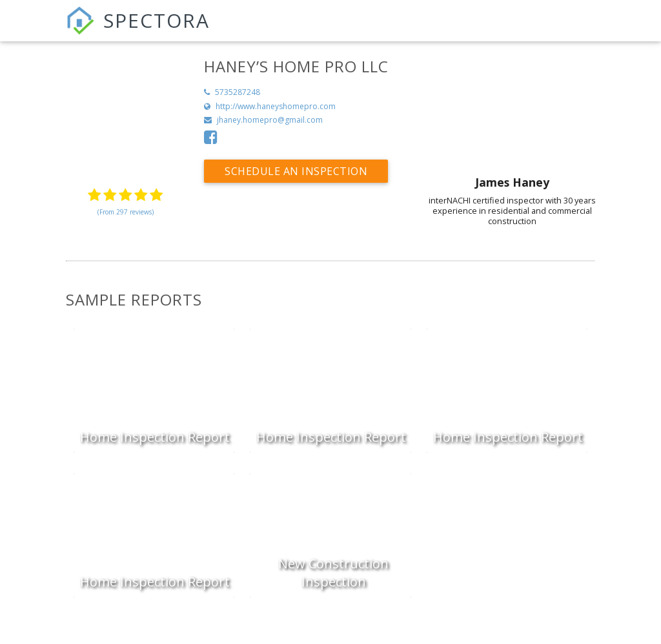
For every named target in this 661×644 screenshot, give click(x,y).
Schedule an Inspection (296, 171)
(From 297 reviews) (125, 211)
